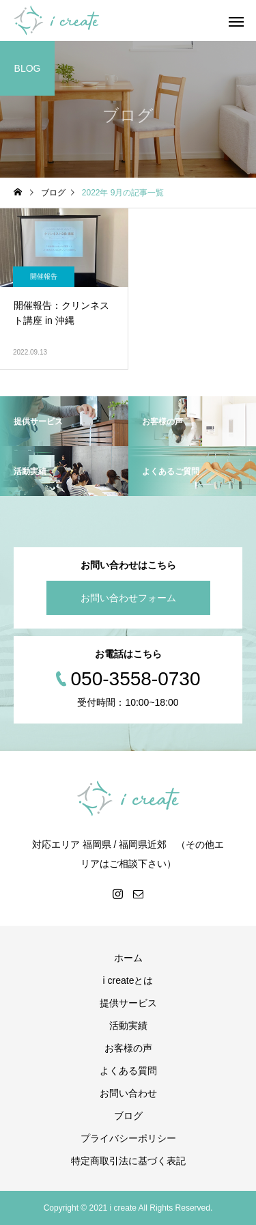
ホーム (128, 957)
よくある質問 (128, 1070)
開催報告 (43, 276)
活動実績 (128, 1025)
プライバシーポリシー (128, 1138)
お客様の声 (128, 1048)
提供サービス (128, 1002)
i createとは (128, 980)
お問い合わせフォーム (128, 597)
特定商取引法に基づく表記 (128, 1160)
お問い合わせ (128, 1093)
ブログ (128, 1115)
